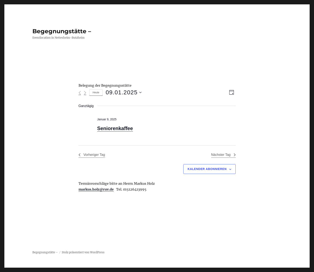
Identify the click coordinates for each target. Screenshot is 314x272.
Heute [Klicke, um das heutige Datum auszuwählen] (96, 92)
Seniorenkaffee (115, 128)
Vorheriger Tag (92, 154)
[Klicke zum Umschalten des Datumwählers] (124, 92)
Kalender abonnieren (207, 169)
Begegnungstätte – (61, 31)
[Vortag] (80, 93)
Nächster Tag (223, 154)
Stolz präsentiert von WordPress (83, 252)
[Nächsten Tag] (85, 93)
